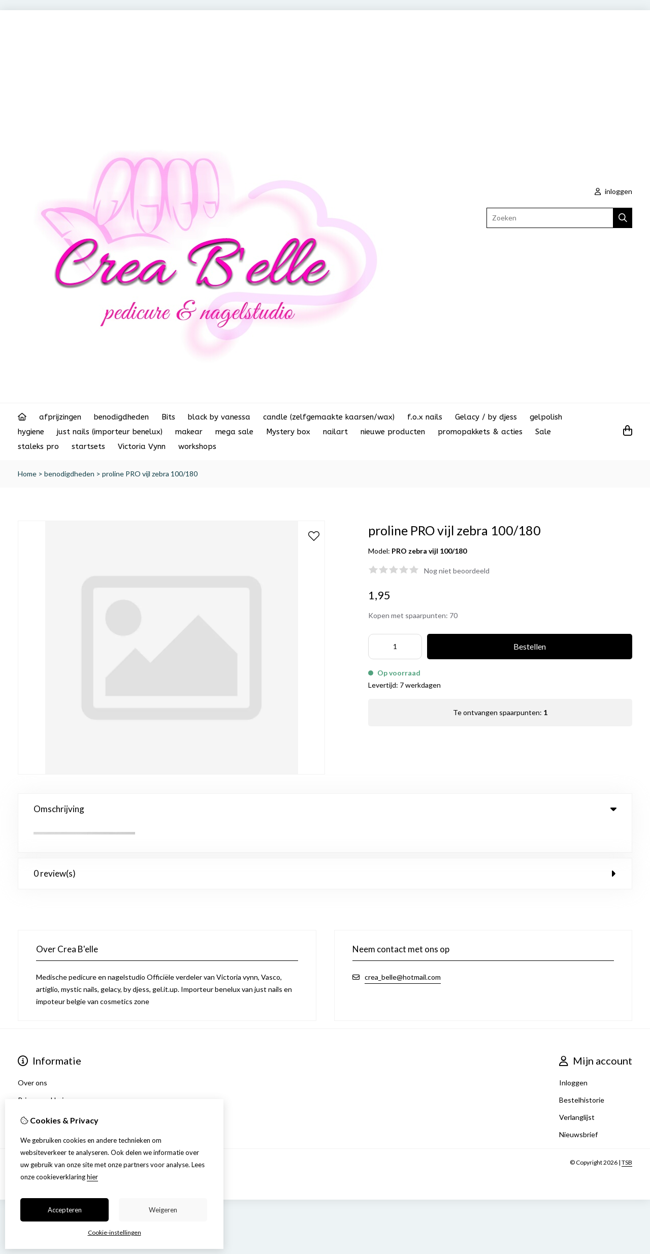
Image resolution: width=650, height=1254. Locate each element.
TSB (627, 1134)
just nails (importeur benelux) (109, 431)
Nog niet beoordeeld (457, 570)
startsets (88, 446)
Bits (168, 417)
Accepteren (65, 1210)
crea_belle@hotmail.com (403, 949)
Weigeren (163, 1210)
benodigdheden (121, 417)
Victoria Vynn (142, 446)
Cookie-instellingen (114, 1232)
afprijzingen (60, 417)
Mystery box (288, 431)
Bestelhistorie (581, 1072)
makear (189, 431)
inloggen (613, 191)
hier (92, 1177)
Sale (543, 431)
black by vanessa (219, 417)
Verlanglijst (577, 1089)
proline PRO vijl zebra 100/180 (150, 473)
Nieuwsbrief (578, 1106)
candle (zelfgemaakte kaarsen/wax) (329, 417)
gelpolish (546, 417)
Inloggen (573, 1054)
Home (27, 473)
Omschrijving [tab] (325, 808)
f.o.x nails (424, 417)
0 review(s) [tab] (325, 845)
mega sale (234, 431)
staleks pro (38, 446)
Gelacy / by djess (486, 417)
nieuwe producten (393, 431)
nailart (335, 431)
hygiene (31, 431)
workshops (197, 446)
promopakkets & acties (480, 431)
